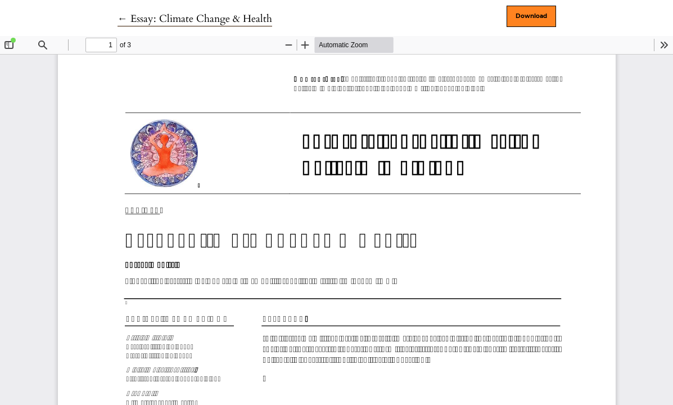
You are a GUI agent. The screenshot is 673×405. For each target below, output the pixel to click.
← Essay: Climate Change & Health (195, 19)
